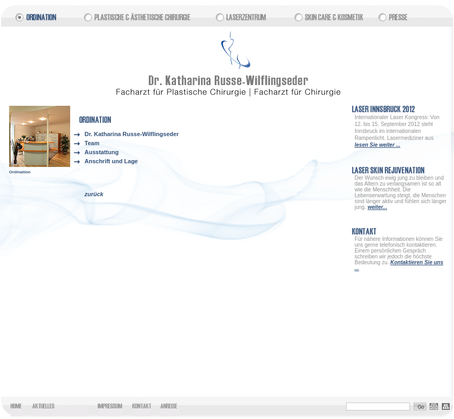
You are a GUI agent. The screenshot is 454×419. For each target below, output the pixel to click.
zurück (94, 194)
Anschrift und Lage (111, 161)
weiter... (377, 207)
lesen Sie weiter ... (377, 145)
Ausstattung (102, 152)
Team (92, 143)
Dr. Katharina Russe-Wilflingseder (132, 134)
